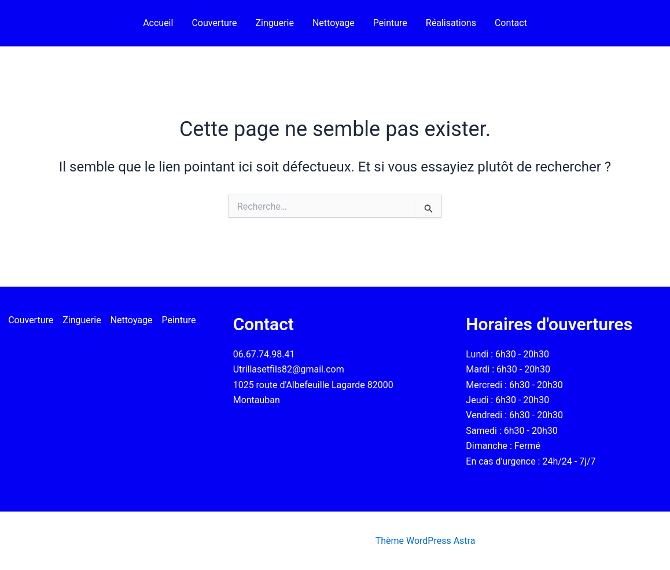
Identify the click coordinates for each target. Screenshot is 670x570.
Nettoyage (333, 22)
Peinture (390, 22)
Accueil (158, 22)
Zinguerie (275, 22)
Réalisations (451, 22)
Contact (511, 22)
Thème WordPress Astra (426, 540)
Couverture (214, 22)
